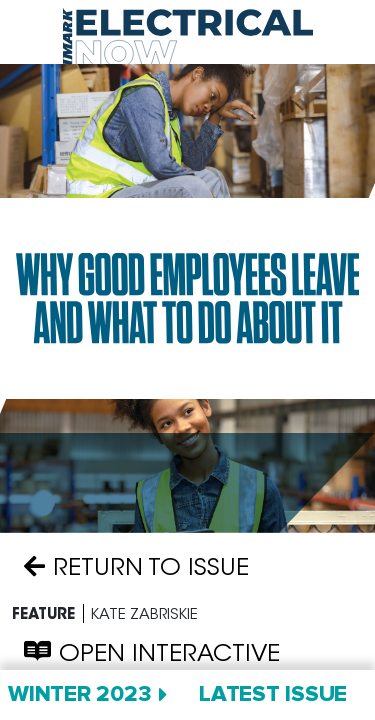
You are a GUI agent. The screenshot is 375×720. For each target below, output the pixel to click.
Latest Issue (273, 694)
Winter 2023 (79, 694)
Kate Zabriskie (144, 613)
